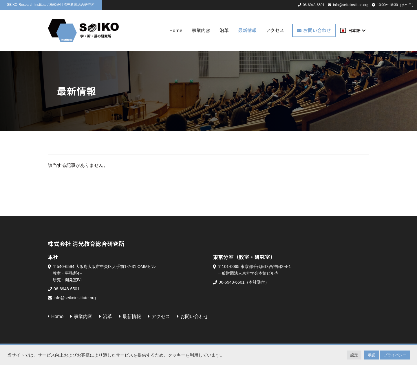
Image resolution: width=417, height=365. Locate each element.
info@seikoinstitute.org (350, 5)
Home (175, 30)
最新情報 (247, 30)
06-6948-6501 (314, 5)
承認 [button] (371, 355)
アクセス (275, 30)
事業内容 (201, 30)
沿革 (224, 30)
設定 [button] (354, 355)
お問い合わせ (317, 30)
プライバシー (395, 355)
